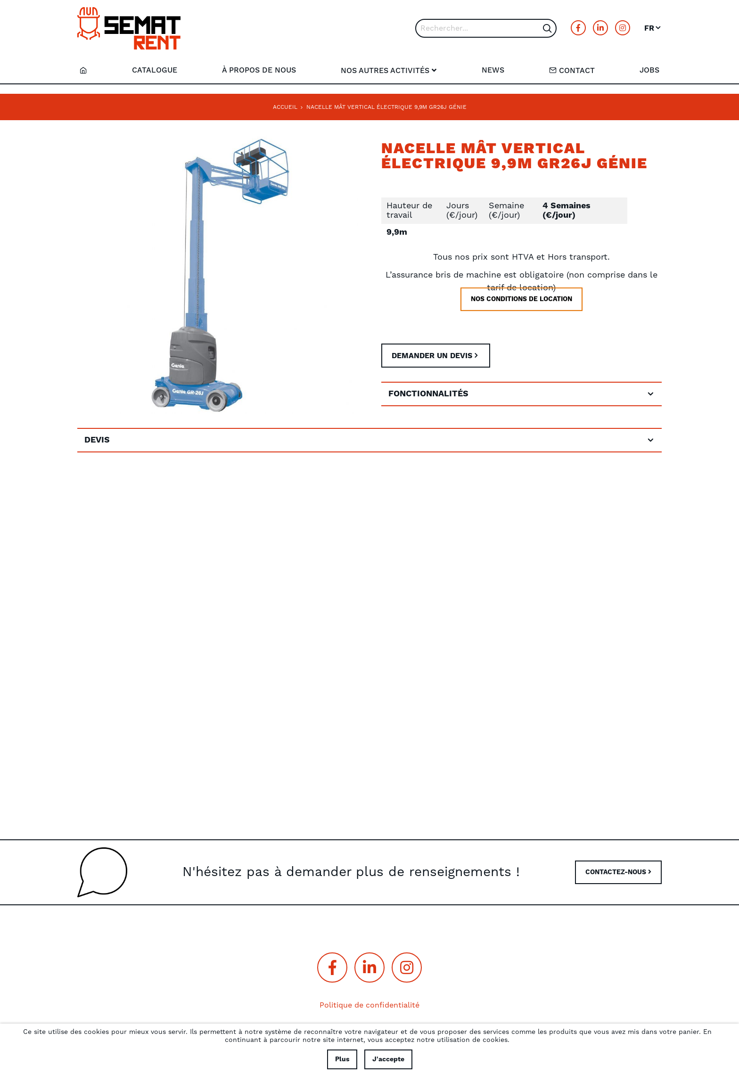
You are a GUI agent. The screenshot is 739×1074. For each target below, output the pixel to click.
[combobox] (486, 28)
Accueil (285, 107)
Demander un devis (432, 356)
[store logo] (129, 28)
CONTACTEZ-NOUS (618, 872)
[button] (653, 28)
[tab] (521, 394)
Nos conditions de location (521, 313)
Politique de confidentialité (369, 1005)
